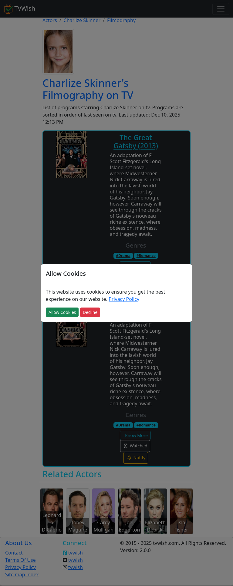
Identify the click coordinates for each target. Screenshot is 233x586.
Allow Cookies (62, 312)
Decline (90, 312)
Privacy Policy (124, 299)
